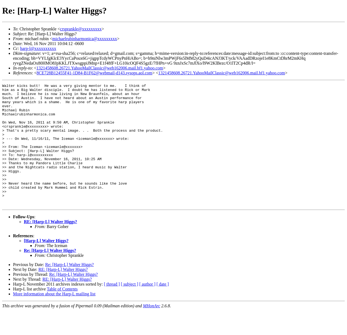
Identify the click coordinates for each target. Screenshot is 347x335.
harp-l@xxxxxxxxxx (38, 48)
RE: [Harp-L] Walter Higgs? (50, 246)
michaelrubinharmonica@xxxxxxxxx (84, 38)
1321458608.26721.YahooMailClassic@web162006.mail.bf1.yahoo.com (99, 68)
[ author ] (147, 308)
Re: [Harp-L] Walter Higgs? (50, 275)
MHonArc (151, 330)
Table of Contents (62, 313)
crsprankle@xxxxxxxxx (80, 29)
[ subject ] (129, 308)
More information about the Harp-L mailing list (54, 318)
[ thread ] (112, 308)
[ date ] (162, 308)
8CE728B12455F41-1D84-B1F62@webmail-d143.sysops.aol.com (94, 73)
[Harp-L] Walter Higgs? (46, 265)
